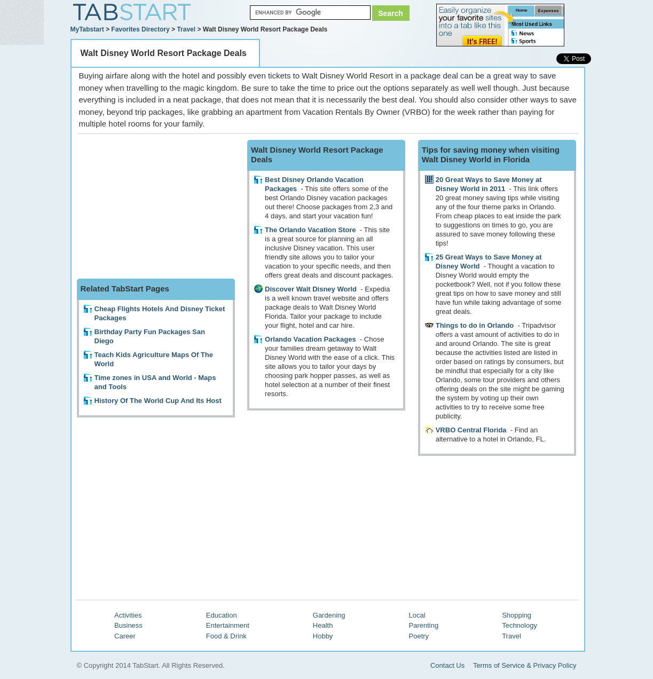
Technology (519, 625)
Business (128, 625)
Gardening (329, 615)
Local (417, 615)
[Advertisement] (157, 206)
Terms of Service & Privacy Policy (525, 665)
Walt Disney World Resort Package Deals (164, 53)
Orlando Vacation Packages (310, 339)
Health (323, 625)
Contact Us (447, 665)
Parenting (424, 625)
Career (125, 636)
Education (221, 615)
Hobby (323, 636)
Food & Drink (226, 636)
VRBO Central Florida (471, 430)
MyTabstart (87, 29)
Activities (127, 615)
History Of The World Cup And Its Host (158, 401)
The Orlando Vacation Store (310, 230)
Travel (186, 29)
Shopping (516, 615)
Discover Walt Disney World (311, 289)
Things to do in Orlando (475, 325)
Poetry (419, 636)
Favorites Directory (140, 29)
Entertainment (227, 625)
